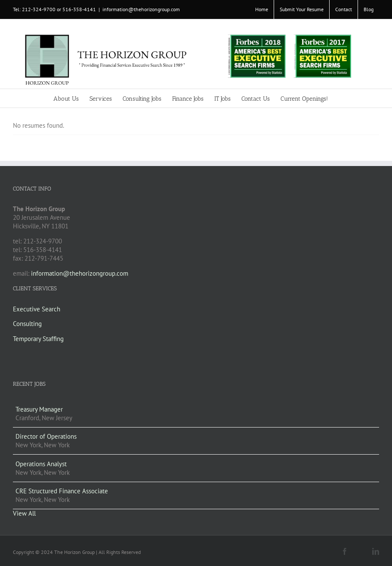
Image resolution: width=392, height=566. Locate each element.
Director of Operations (46, 436)
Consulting (27, 324)
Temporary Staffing (38, 339)
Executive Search (36, 309)
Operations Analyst (41, 464)
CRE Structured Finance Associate (61, 491)
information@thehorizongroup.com (141, 9)
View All (24, 513)
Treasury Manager (39, 409)
